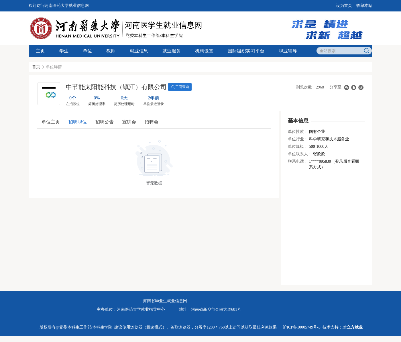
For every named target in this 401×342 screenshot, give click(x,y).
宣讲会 (129, 121)
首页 (36, 67)
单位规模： (298, 146)
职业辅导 (288, 50)
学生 (63, 50)
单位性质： (298, 131)
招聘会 (151, 121)
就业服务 (171, 50)
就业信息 (139, 50)
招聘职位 (77, 121)
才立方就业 (353, 327)
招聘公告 (104, 121)
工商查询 (180, 87)
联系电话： (298, 161)
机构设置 (204, 50)
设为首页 (344, 5)
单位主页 (51, 121)
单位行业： (298, 139)
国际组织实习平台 (246, 50)
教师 (110, 50)
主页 (40, 50)
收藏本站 (364, 5)
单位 (87, 50)
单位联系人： (300, 154)
